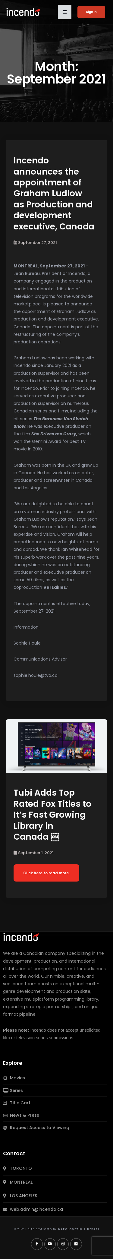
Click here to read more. (46, 873)
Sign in (91, 12)
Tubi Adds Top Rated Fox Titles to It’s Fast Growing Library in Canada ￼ (52, 815)
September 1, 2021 (34, 853)
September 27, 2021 (35, 242)
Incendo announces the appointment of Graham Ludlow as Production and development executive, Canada (55, 193)
